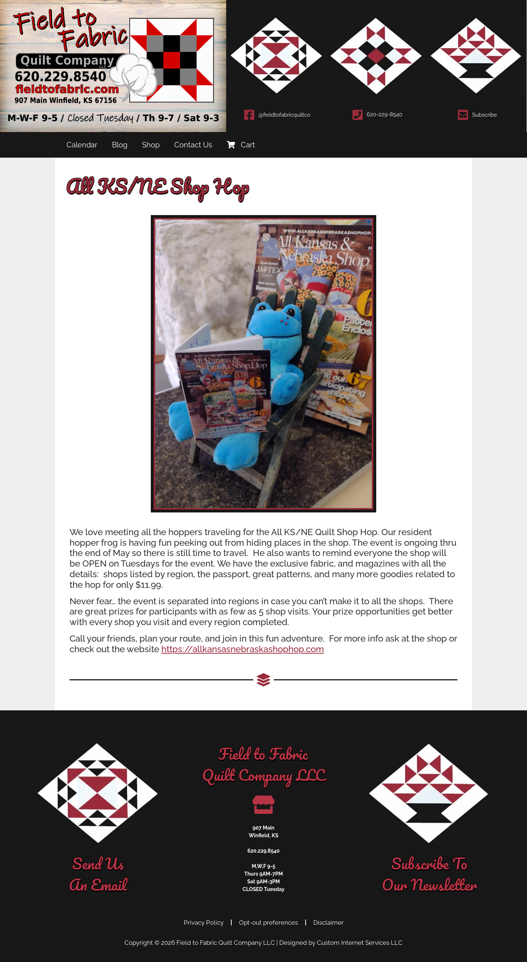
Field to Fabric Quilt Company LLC (225, 942)
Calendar (82, 144)
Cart (241, 144)
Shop (151, 144)
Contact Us (193, 144)
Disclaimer (328, 922)
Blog (119, 144)
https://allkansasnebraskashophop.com (242, 649)
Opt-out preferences (268, 922)
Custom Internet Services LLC (360, 942)
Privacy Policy (204, 922)
